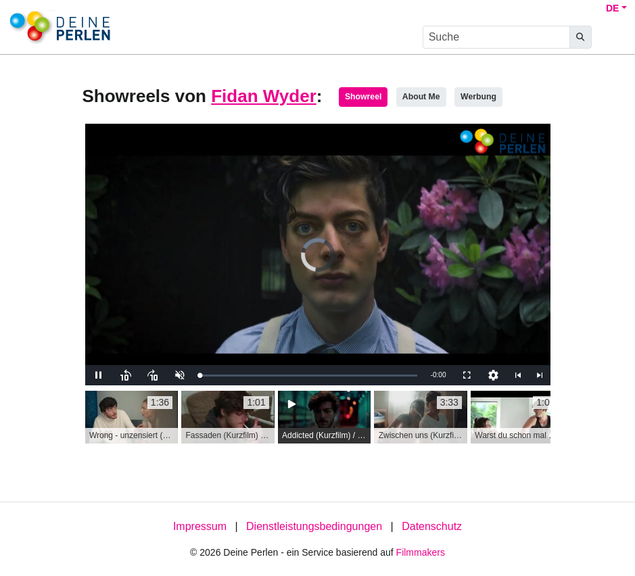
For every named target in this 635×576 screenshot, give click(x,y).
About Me (421, 96)
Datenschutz (432, 526)
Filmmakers (420, 552)
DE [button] (612, 8)
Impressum (200, 526)
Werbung (478, 96)
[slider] (308, 376)
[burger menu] (612, 37)
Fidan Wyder (263, 96)
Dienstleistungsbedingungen (314, 526)
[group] (132, 417)
